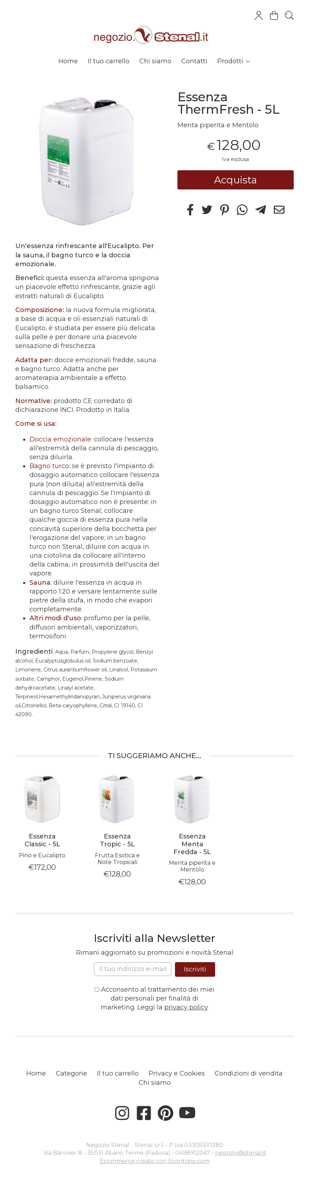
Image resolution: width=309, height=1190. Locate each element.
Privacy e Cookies (177, 1073)
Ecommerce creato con (154, 1161)
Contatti (194, 61)
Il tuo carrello (108, 61)
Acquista (235, 180)
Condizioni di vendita (249, 1073)
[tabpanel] (42, 822)
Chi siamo (155, 61)
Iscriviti (195, 969)
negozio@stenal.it (240, 1152)
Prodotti (234, 61)
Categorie (71, 1073)
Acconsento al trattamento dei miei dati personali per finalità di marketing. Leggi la (154, 998)
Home (68, 61)
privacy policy (186, 1007)
